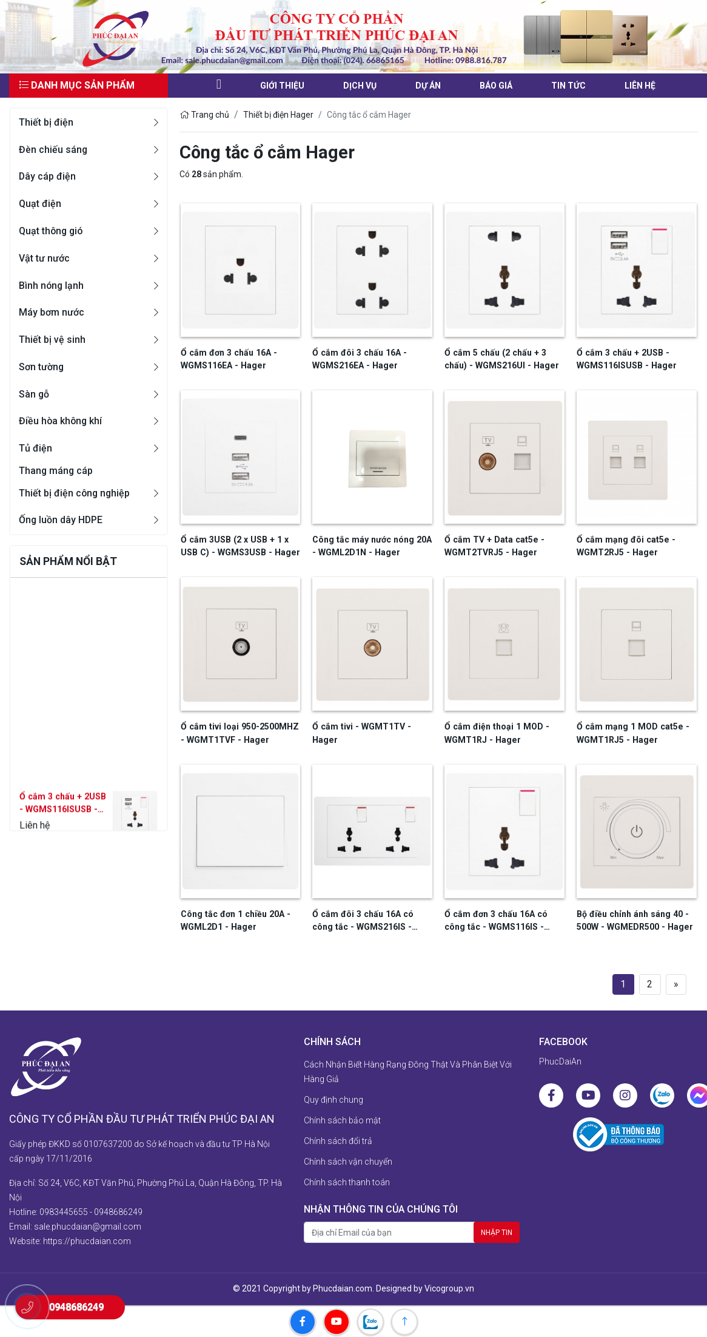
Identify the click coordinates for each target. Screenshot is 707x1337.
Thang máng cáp (56, 470)
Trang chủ (204, 115)
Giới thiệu (282, 85)
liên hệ (640, 85)
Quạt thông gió (52, 231)
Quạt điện (40, 203)
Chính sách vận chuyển (348, 1161)
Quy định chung (333, 1099)
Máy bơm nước (51, 312)
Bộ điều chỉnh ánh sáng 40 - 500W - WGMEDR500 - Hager (633, 920)
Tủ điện (35, 448)
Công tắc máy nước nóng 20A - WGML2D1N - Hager (370, 546)
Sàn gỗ (34, 394)
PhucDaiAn (560, 1061)
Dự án (428, 85)
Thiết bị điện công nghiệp (75, 493)
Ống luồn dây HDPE (61, 520)
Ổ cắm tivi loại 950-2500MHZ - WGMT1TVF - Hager (239, 733)
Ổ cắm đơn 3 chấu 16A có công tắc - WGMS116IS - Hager (494, 921)
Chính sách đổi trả (338, 1140)
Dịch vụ (360, 85)
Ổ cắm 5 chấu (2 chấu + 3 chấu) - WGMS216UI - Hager (500, 359)
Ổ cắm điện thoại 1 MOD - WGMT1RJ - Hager (495, 733)
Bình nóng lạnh (52, 285)
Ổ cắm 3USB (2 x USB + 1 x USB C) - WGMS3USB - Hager (239, 546)
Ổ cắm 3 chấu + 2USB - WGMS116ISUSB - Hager (61, 829)
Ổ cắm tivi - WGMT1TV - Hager (360, 733)
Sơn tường (41, 367)
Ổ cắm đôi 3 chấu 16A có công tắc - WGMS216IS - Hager (361, 921)
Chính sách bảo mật (342, 1120)
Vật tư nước (44, 258)
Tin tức (568, 85)
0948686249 (118, 1211)
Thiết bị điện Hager (278, 115)
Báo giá (496, 85)
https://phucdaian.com (87, 1240)
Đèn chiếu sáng (53, 149)
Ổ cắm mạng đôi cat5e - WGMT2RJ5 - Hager (624, 546)
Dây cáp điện (47, 176)
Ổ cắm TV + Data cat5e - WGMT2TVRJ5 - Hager (492, 546)
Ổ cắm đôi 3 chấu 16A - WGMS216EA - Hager (357, 359)
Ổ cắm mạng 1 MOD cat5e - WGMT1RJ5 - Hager (631, 733)
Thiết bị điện (46, 122)
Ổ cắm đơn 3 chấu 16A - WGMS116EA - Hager (227, 359)
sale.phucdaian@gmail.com (87, 1225)
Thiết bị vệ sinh (52, 339)
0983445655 (63, 1211)
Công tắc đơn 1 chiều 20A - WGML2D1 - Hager (234, 920)
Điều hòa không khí (61, 421)
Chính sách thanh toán (347, 1181)
